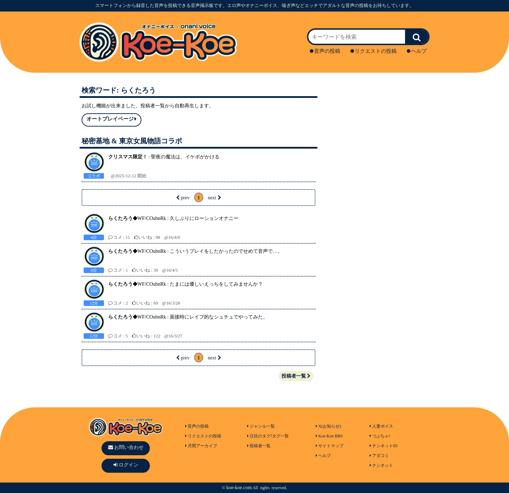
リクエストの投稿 (373, 51)
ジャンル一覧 (261, 426)
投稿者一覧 (296, 376)
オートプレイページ (111, 119)
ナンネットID (384, 445)
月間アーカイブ (201, 445)
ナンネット (381, 465)
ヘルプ (417, 51)
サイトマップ (329, 445)
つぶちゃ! (380, 436)
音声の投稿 (325, 51)
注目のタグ (259, 436)
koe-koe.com (239, 487)
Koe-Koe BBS (329, 436)
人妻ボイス (381, 426)
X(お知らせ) (328, 426)
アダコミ (379, 455)
